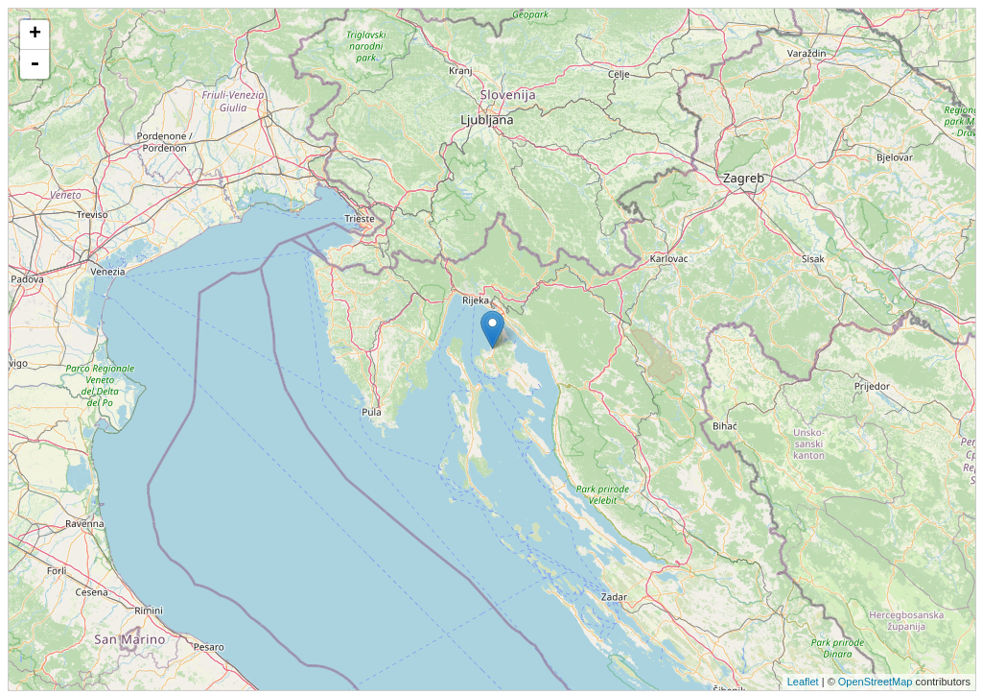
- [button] (34, 64)
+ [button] (35, 34)
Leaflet (803, 681)
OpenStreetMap (875, 681)
